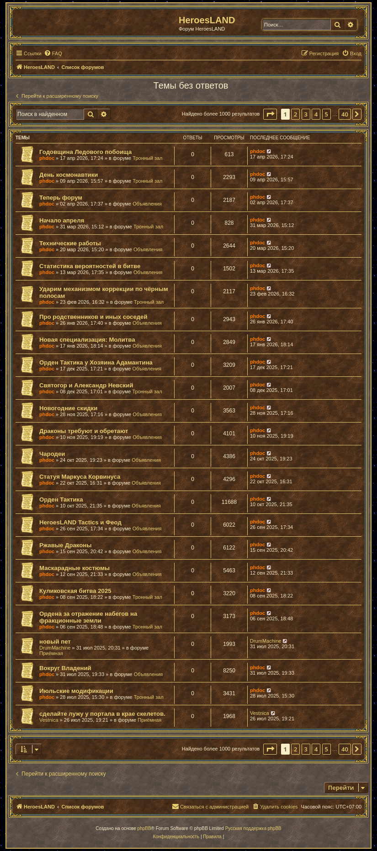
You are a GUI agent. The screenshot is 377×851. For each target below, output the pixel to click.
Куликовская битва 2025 (75, 590)
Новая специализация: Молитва (87, 339)
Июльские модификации (76, 690)
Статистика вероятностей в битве (89, 266)
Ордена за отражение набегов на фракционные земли (88, 617)
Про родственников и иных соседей (93, 316)
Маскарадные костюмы (74, 568)
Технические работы (70, 243)
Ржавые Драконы (65, 545)
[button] (270, 114)
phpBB (144, 828)
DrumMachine (54, 647)
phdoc (46, 158)
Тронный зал (147, 158)
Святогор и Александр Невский (86, 385)
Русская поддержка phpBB (253, 828)
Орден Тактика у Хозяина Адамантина (96, 362)
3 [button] (306, 114)
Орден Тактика (61, 499)
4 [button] (316, 114)
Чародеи (52, 453)
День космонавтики (68, 174)
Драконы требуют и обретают (83, 431)
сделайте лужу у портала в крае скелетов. (102, 713)
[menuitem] (53, 53)
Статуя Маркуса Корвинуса (79, 476)
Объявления (147, 203)
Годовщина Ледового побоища (85, 151)
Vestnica (48, 720)
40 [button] (344, 114)
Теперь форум (60, 197)
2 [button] (295, 114)
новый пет (55, 641)
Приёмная (51, 653)
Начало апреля (61, 220)
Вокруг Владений (65, 668)
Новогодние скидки (68, 408)
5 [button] (326, 114)
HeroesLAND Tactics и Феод (80, 522)
